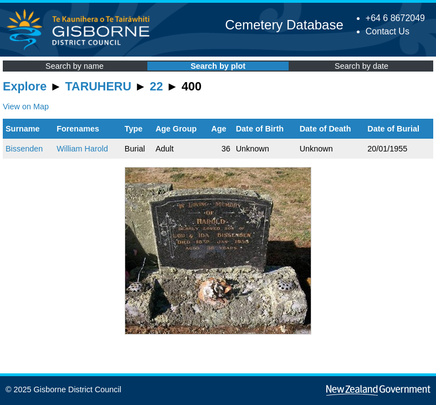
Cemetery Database (284, 24)
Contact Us (387, 31)
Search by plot (218, 66)
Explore (25, 86)
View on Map (26, 106)
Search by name (74, 66)
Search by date (361, 66)
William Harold (82, 148)
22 (156, 86)
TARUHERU (98, 86)
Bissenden (24, 148)
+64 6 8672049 (395, 18)
